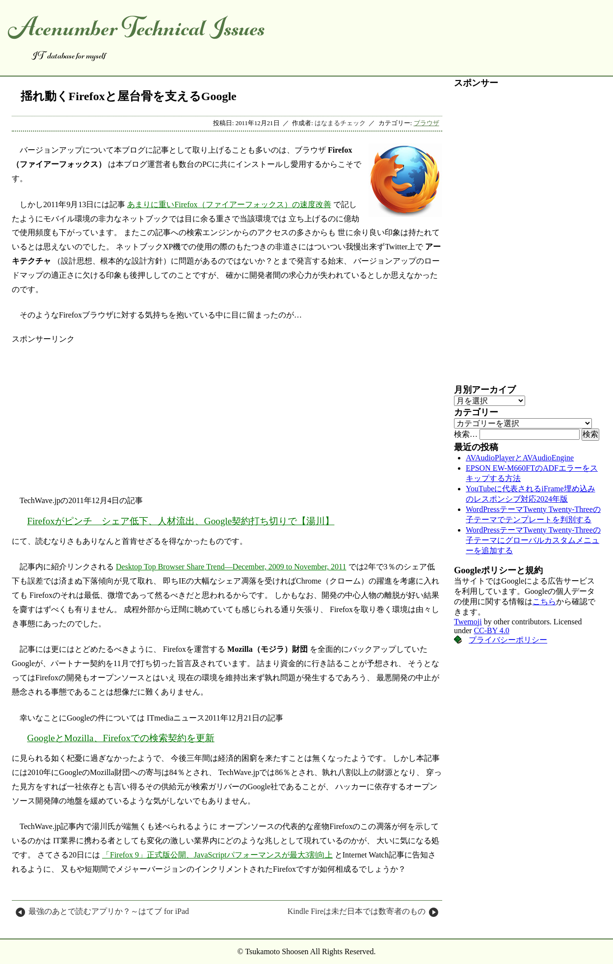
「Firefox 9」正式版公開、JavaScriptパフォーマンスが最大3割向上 (217, 855)
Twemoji (468, 621)
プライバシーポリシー (508, 640)
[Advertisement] (227, 413)
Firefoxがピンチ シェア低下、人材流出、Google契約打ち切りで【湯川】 (180, 521)
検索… (466, 434)
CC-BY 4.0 (491, 630)
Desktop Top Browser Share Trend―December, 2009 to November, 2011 (231, 566)
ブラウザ (426, 123)
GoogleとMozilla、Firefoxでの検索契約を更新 (120, 738)
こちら (544, 601)
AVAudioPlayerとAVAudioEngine (520, 458)
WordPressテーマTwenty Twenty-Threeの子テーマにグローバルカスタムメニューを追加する (533, 540)
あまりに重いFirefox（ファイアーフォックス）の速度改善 (229, 204)
